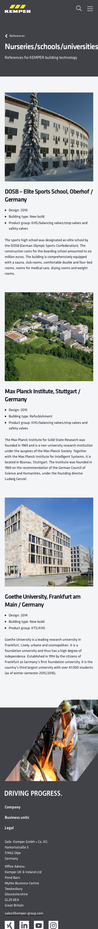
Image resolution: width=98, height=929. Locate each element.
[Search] (79, 9)
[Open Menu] (90, 9)
